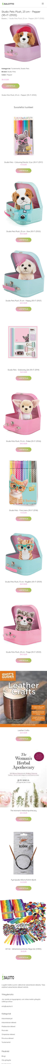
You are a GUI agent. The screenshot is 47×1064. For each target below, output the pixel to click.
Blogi (3, 1056)
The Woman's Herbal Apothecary (23, 811)
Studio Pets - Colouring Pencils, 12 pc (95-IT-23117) (23, 162)
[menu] (42, 3)
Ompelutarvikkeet (8, 1034)
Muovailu (5, 1030)
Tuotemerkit (15, 69)
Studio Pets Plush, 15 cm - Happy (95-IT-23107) (23, 301)
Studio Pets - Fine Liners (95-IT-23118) (23, 510)
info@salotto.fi (7, 1006)
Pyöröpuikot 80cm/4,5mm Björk (23, 880)
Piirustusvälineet (8, 1038)
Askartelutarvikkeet (9, 1022)
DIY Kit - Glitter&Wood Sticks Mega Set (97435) (23, 949)
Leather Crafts (23, 730)
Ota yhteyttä (6, 1060)
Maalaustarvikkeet (8, 1026)
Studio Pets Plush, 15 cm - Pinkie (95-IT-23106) (23, 441)
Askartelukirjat (7, 1019)
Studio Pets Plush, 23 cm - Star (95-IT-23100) (23, 231)
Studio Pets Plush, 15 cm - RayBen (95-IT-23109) (23, 582)
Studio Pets (25, 69)
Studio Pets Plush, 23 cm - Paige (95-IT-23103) (23, 652)
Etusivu (4, 18)
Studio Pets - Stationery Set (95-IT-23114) (23, 370)
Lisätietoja (10, 86)
